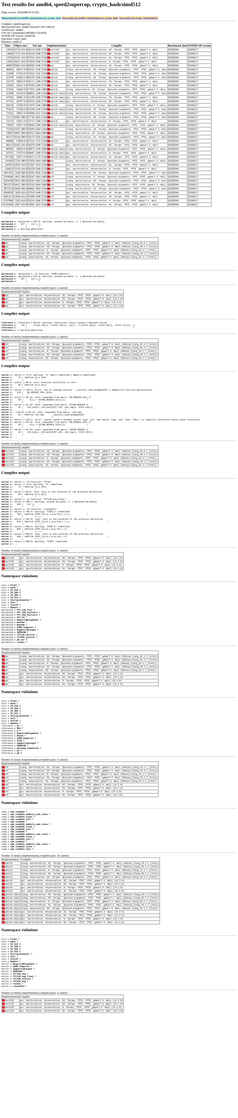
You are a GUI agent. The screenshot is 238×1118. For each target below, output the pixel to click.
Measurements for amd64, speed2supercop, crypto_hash (31, 18)
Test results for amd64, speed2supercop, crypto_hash (90, 18)
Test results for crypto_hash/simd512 (138, 18)
